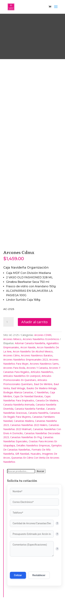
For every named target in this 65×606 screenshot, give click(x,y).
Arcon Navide (28, 347)
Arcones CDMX (42, 335)
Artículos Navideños (42, 372)
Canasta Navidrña (38, 412)
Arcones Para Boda (14, 367)
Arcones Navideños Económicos (41, 339)
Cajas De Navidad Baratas (28, 396)
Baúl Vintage (18, 388)
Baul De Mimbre (43, 384)
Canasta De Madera (47, 400)
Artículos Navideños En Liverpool (21, 375)
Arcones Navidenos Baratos (37, 355)
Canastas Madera (24, 420)
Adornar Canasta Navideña (30, 343)
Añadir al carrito (34, 322)
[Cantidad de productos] (8, 322)
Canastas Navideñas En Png (26, 437)
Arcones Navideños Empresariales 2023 (25, 359)
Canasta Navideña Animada (18, 404)
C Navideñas (41, 392)
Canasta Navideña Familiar (30, 408)
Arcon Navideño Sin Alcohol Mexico (33, 351)
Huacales (36, 453)
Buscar (40, 471)
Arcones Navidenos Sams (44, 363)
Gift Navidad (22, 453)
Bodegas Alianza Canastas (18, 392)
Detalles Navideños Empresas (33, 445)
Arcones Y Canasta (37, 367)
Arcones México (12, 339)
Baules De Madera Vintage (42, 388)
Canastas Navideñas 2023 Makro (28, 425)
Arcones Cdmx (11, 355)
